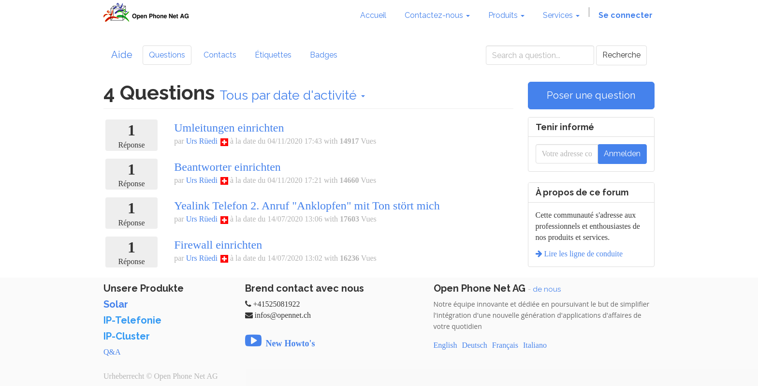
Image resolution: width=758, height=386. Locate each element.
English (445, 345)
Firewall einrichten (218, 244)
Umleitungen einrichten (229, 127)
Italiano (535, 345)
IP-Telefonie (132, 320)
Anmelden (622, 153)
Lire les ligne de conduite (582, 254)
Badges (323, 54)
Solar (115, 304)
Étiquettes (273, 54)
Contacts (220, 54)
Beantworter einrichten (227, 167)
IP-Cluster (126, 336)
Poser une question (591, 95)
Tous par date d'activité (292, 95)
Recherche (621, 54)
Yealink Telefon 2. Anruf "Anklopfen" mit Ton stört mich (307, 205)
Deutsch (474, 345)
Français (505, 345)
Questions (167, 54)
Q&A (112, 352)
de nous (547, 289)
